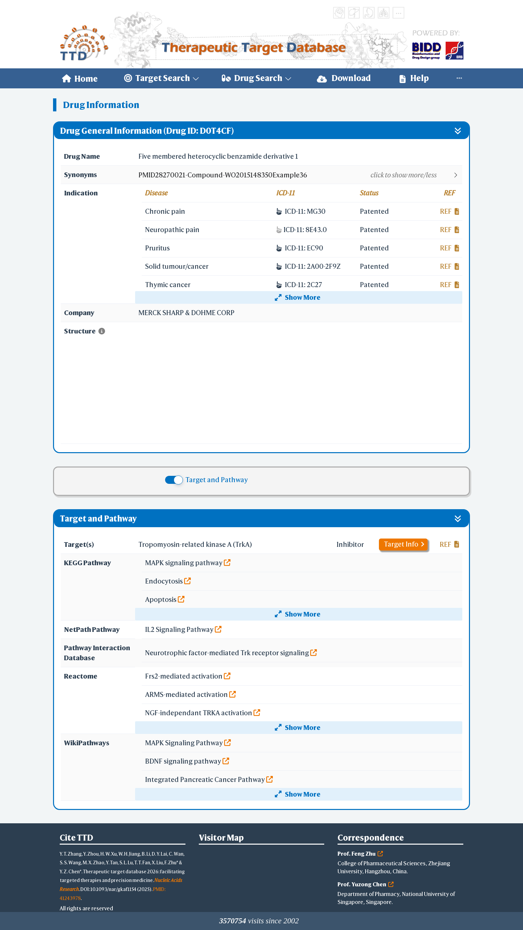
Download (344, 78)
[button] (300, 175)
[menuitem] (80, 78)
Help (414, 78)
